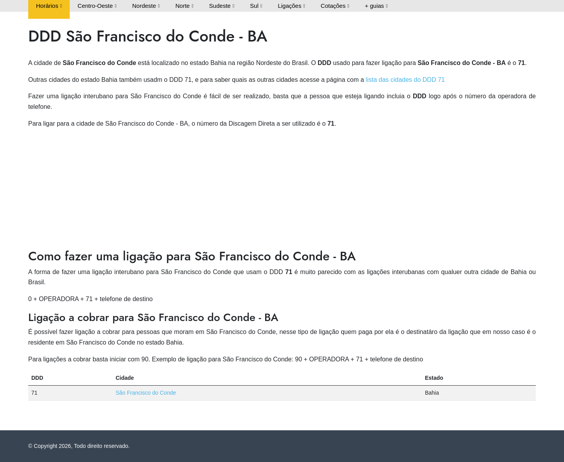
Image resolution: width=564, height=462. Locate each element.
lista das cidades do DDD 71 (405, 79)
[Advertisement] (282, 190)
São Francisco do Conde (146, 393)
